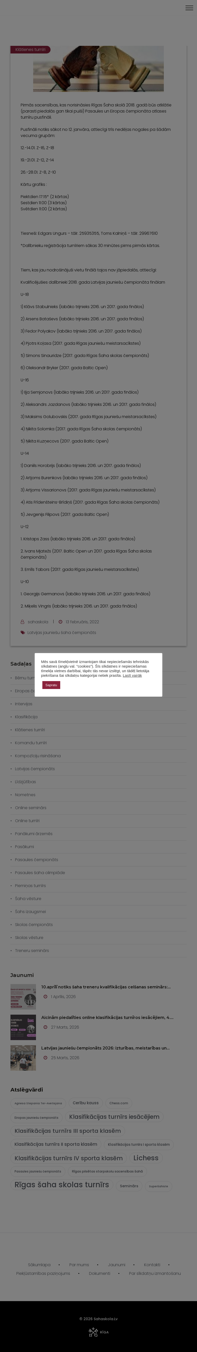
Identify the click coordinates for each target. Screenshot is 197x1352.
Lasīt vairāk (132, 675)
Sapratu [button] (51, 685)
